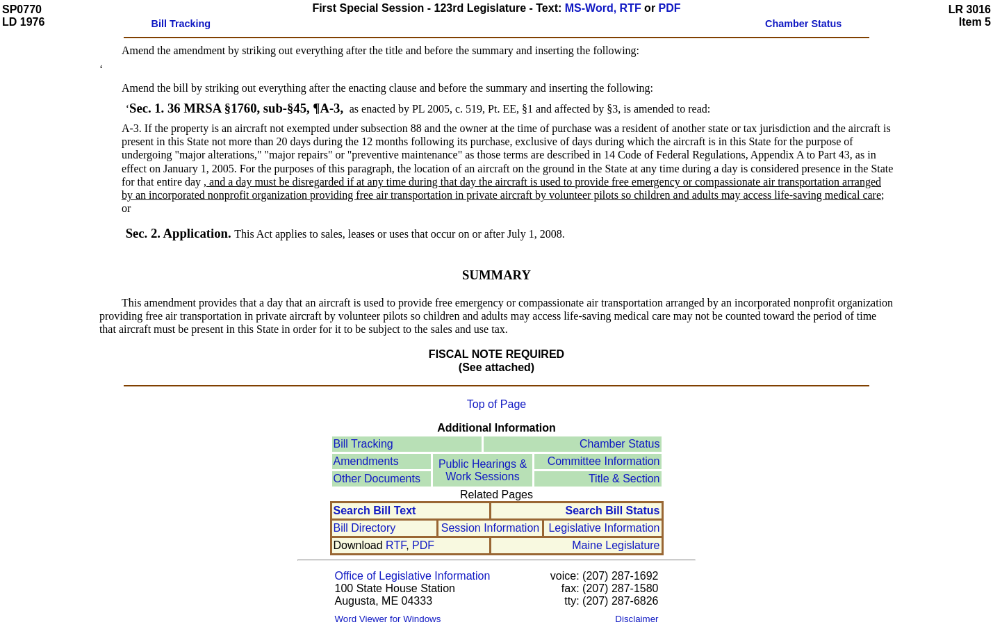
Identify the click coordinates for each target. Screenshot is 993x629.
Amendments (366, 461)
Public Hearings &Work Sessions (482, 470)
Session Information (490, 528)
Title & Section (624, 478)
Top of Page (496, 404)
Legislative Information (603, 528)
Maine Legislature (615, 545)
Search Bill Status (612, 510)
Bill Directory (365, 528)
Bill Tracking (363, 444)
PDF (670, 8)
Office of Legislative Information (413, 576)
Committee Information (604, 461)
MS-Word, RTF (603, 8)
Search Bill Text (375, 510)
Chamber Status (620, 444)
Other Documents (377, 478)
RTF (396, 545)
